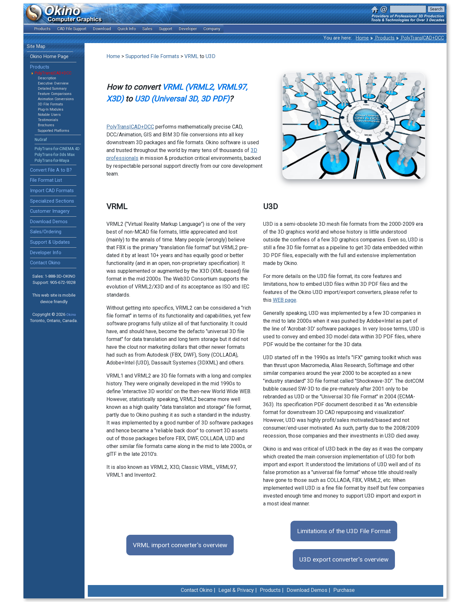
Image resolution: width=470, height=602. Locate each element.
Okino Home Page (49, 56)
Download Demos (49, 221)
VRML (191, 56)
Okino (71, 315)
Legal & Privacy (236, 590)
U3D (210, 56)
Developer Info (45, 252)
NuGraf (41, 139)
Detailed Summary (52, 88)
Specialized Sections (52, 201)
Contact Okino (45, 263)
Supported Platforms (53, 131)
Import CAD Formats (52, 190)
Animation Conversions (56, 99)
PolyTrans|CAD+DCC (422, 38)
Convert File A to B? (51, 170)
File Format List (46, 180)
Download (102, 28)
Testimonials (48, 120)
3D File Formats (50, 104)
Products (384, 38)
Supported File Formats (152, 56)
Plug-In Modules (50, 109)
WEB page (284, 300)
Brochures (46, 125)
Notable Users (49, 115)
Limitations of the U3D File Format (344, 531)
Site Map (36, 46)
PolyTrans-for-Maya (52, 160)
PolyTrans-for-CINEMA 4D (57, 149)
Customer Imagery (50, 211)
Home (362, 38)
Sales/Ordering (45, 232)
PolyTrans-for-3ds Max (55, 154)
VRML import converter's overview (180, 545)
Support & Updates (50, 242)
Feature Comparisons (54, 94)
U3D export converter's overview (343, 559)
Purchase (344, 590)
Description (47, 78)
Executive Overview (53, 83)
